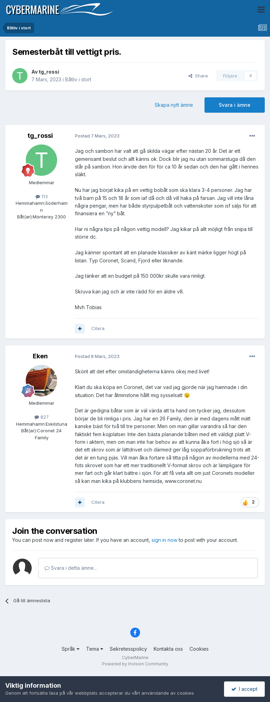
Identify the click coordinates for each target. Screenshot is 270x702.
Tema (94, 649)
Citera (98, 328)
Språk (70, 649)
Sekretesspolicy (128, 649)
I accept (244, 689)
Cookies (199, 649)
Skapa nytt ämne (174, 105)
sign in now (164, 540)
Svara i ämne (234, 105)
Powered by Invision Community (135, 663)
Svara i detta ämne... (71, 568)
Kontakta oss (168, 649)
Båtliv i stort (78, 79)
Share (198, 76)
